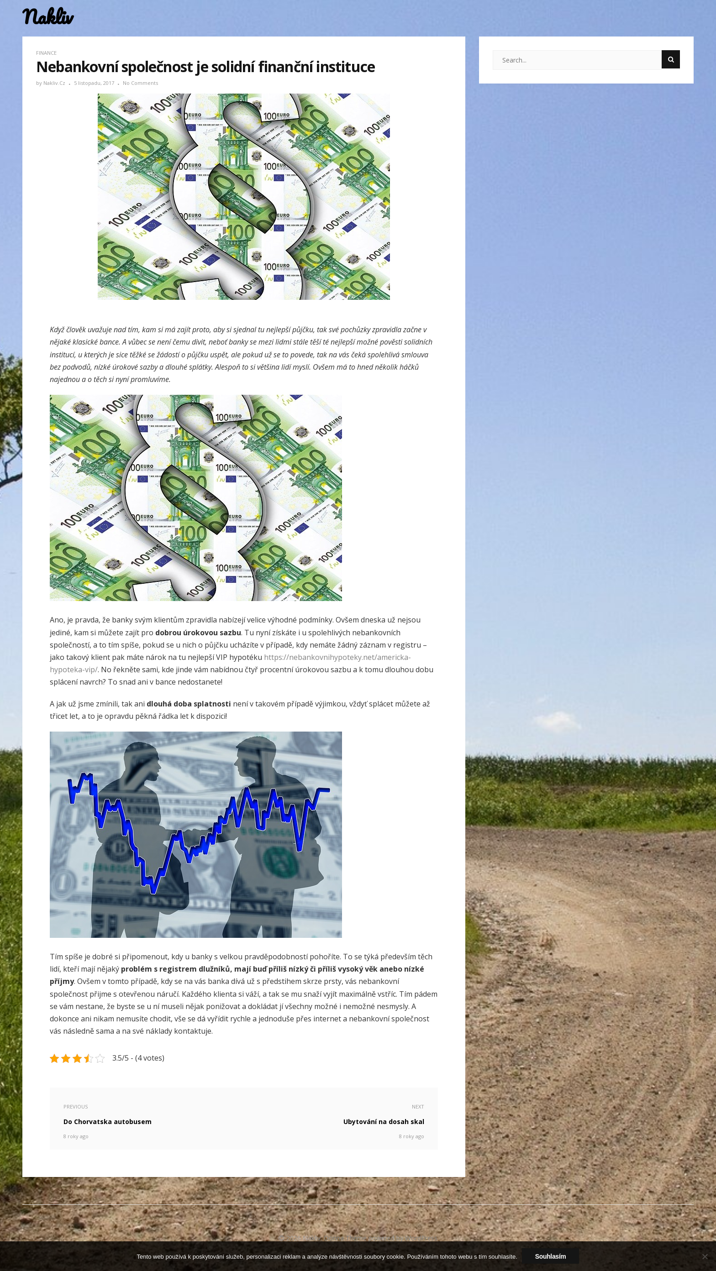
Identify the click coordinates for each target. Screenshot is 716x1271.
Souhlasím (550, 1256)
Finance (46, 52)
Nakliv (47, 17)
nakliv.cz (55, 82)
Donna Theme (346, 1238)
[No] (704, 1256)
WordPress (421, 1238)
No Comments (140, 82)
